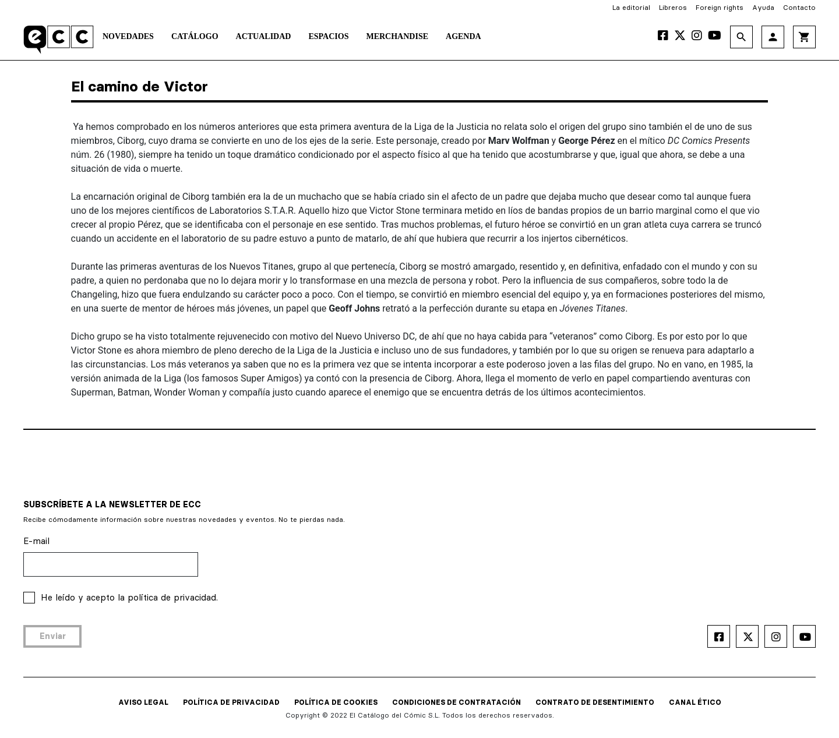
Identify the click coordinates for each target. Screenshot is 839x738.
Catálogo (194, 36)
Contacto (799, 7)
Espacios (328, 36)
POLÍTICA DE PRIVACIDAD (231, 702)
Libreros (673, 7)
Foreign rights (719, 7)
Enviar (53, 636)
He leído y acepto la (129, 597)
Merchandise (397, 36)
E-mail (36, 540)
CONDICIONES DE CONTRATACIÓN (456, 702)
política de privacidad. (173, 597)
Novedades (128, 36)
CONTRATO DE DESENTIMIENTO (594, 702)
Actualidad (263, 36)
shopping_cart (804, 37)
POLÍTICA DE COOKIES (336, 702)
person (773, 37)
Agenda (463, 36)
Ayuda (763, 7)
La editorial (631, 7)
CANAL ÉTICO (695, 702)
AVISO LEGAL (143, 702)
